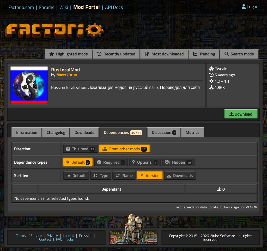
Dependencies (123, 132)
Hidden (178, 162)
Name (124, 175)
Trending (204, 54)
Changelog (56, 132)
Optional (144, 162)
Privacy (52, 236)
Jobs (70, 240)
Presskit (85, 236)
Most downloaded (164, 54)
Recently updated (116, 54)
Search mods (239, 54)
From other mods (124, 149)
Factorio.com (21, 7)
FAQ (59, 240)
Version (150, 175)
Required (111, 162)
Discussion (164, 132)
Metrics (192, 132)
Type (100, 175)
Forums (46, 7)
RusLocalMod (65, 69)
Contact (45, 240)
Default (78, 162)
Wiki (63, 7)
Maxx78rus (66, 75)
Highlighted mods (68, 54)
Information (26, 132)
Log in (250, 6)
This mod (80, 149)
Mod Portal (86, 7)
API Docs (114, 7)
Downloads (84, 132)
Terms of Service (29, 236)
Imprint (68, 236)
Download (240, 114)
